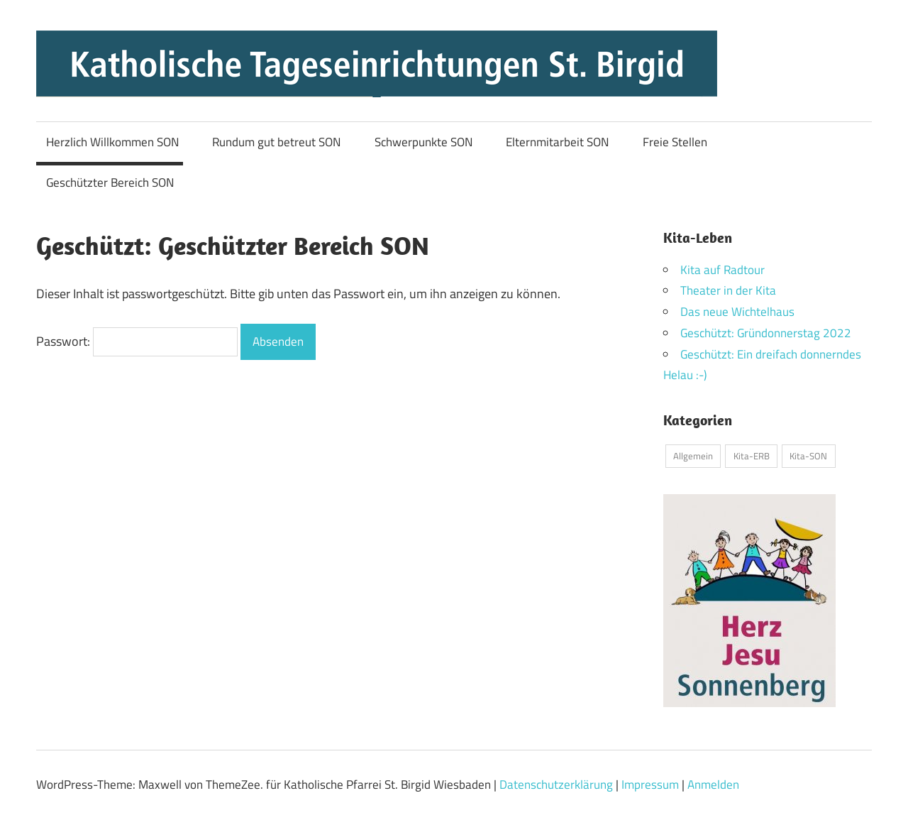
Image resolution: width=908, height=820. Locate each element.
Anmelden (713, 784)
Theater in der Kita (728, 290)
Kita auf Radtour (722, 270)
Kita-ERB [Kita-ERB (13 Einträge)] (751, 456)
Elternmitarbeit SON (557, 142)
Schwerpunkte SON (423, 142)
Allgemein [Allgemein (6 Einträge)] (693, 456)
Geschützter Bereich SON (110, 182)
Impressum (650, 784)
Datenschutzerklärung (556, 784)
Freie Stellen (675, 142)
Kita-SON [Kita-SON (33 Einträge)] (808, 456)
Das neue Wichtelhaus (737, 311)
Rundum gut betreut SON (276, 142)
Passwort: (137, 341)
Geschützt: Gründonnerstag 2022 (765, 333)
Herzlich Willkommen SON (112, 142)
